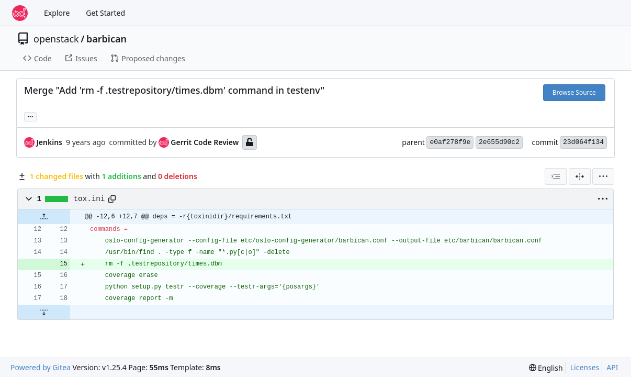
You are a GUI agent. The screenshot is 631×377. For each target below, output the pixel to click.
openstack (56, 39)
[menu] (603, 176)
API (612, 367)
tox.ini (89, 199)
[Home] (20, 13)
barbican (106, 39)
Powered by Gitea (40, 367)
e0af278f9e (450, 142)
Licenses (585, 367)
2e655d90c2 (499, 142)
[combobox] (556, 176)
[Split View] (580, 176)
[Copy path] (112, 199)
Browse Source (574, 92)
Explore (57, 13)
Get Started (105, 13)
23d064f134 (583, 142)
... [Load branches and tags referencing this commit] (30, 115)
